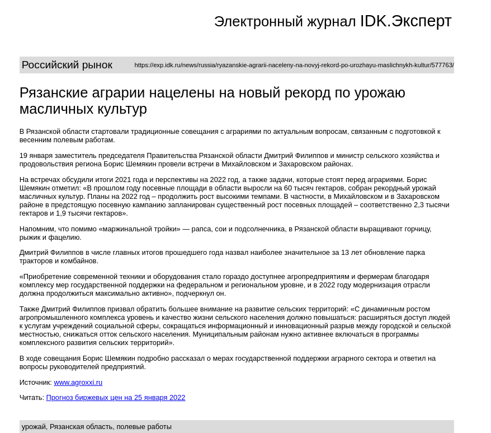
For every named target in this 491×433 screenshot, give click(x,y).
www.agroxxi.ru (78, 382)
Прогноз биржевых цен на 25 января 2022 (116, 397)
